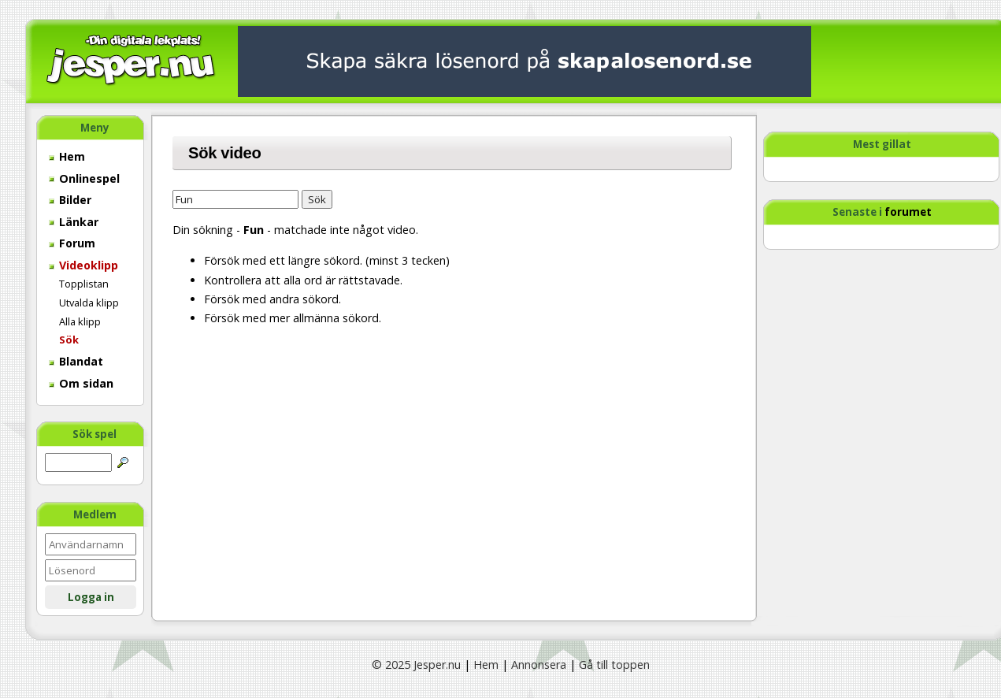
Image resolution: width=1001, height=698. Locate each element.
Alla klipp (80, 321)
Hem (67, 156)
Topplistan (84, 284)
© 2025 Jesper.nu (416, 664)
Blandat (76, 361)
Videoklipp (83, 265)
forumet (908, 212)
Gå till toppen (614, 664)
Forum (72, 243)
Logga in (91, 597)
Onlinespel (84, 178)
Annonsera (538, 664)
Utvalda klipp (89, 302)
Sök (69, 339)
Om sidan (81, 383)
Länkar (73, 221)
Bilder (70, 199)
